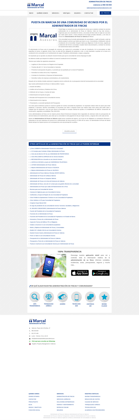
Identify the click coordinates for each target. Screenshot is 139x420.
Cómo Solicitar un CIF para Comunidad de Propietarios (45, 200)
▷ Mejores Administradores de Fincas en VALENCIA (44, 170)
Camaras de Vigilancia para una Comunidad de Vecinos (45, 192)
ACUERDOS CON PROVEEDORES (95, 410)
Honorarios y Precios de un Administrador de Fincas (44, 219)
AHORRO (62, 304)
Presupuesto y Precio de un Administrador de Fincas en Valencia (47, 241)
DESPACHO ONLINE (62, 407)
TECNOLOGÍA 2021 (90, 407)
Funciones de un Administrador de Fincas (41, 214)
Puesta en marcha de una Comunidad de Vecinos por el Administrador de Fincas (52, 244)
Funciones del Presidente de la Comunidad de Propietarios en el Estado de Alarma (52, 216)
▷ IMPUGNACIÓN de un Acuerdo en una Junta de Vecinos (46, 159)
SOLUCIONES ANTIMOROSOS (65, 402)
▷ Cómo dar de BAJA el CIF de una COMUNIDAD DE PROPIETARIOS (49, 154)
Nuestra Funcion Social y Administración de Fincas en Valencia (47, 233)
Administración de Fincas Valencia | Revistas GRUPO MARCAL (47, 173)
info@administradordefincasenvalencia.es (43, 338)
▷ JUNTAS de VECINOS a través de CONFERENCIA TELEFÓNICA (48, 162)
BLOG (30, 404)
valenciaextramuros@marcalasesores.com (99, 8)
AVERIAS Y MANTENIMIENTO (65, 404)
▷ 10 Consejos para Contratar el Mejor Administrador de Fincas (47, 151)
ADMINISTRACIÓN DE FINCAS (65, 396)
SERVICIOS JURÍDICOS (63, 399)
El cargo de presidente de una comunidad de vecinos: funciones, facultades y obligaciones (54, 205)
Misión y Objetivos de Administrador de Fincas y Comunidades (47, 227)
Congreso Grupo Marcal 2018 (38, 203)
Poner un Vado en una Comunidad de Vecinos (42, 235)
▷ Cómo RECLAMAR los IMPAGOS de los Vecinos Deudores (47, 156)
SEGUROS (60, 410)
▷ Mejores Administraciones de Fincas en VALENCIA (44, 167)
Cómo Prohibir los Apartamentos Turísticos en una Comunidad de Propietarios (51, 197)
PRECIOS (105, 13)
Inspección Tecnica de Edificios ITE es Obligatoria (43, 222)
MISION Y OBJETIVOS (35, 407)
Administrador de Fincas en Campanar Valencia (43, 178)
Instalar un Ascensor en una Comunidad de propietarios (45, 224)
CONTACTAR (32, 399)
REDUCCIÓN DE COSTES (92, 399)
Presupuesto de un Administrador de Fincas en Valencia (45, 238)
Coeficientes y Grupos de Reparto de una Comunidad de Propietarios (49, 195)
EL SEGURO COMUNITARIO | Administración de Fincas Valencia (48, 208)
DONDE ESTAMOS (34, 396)
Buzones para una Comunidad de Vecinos (41, 189)
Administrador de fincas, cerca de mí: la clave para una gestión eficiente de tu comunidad (54, 184)
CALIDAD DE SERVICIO (91, 402)
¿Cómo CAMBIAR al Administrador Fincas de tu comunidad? (46, 148)
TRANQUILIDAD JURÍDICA (92, 404)
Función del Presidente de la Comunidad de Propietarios (45, 211)
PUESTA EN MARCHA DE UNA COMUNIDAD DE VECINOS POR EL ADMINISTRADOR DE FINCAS (69, 24)
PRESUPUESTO (33, 402)
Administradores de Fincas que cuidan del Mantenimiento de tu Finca (49, 186)
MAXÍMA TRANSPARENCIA (92, 396)
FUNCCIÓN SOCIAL (34, 410)
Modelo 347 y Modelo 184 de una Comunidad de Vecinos (45, 230)
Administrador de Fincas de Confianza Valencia (43, 175)
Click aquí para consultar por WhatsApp (43, 341)
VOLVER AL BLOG (69, 131)
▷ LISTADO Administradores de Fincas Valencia (43, 165)
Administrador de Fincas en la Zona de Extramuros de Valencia (47, 181)
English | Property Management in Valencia (43, 344)
